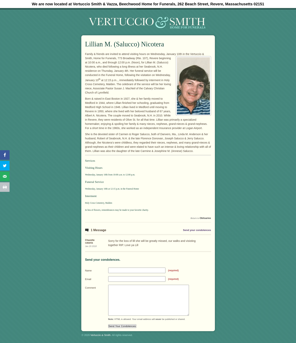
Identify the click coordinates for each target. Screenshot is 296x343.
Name (88, 270)
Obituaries (205, 218)
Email (88, 279)
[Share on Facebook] (5, 155)
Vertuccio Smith (100, 335)
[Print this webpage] (5, 187)
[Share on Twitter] (5, 165)
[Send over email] (5, 176)
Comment (90, 287)
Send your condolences (197, 230)
